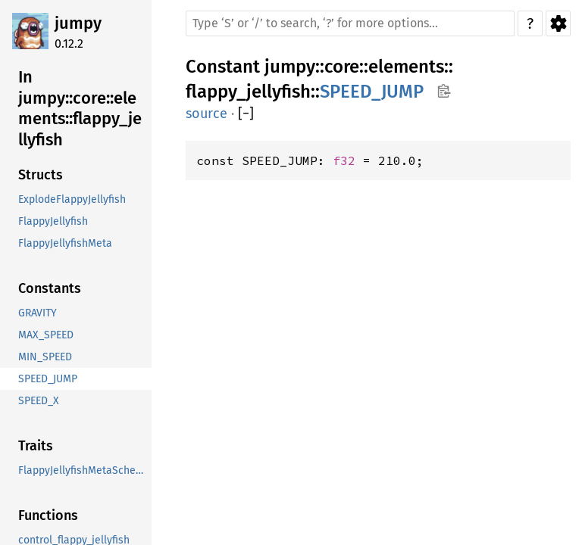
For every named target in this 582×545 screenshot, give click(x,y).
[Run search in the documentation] (350, 23)
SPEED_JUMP (372, 91)
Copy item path (443, 91)
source (206, 113)
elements (406, 66)
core (341, 66)
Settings (558, 23)
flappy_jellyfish (248, 91)
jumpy (78, 23)
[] (246, 114)
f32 (344, 160)
